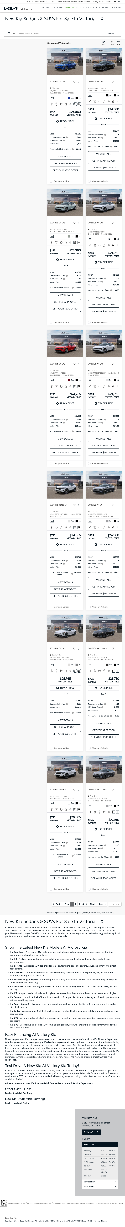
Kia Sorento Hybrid (20, 997)
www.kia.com (102, 1221)
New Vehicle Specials (37, 1083)
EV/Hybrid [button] (69, 8)
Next (93, 904)
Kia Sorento (16, 966)
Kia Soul (14, 1004)
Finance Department (60, 1083)
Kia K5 (13, 993)
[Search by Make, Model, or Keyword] (59, 33)
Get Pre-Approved (65, 163)
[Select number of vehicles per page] (115, 904)
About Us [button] (116, 8)
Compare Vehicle (61, 181)
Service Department (83, 1083)
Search (111, 33)
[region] (65, 141)
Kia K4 (14, 959)
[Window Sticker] (79, 104)
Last (102, 904)
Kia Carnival (16, 973)
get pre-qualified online (43, 1042)
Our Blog (27, 1093)
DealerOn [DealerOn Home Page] (23, 1221)
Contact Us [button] (91, 1132)
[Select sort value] (104, 43)
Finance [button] (106, 8)
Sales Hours (100, 1144)
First (56, 904)
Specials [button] (80, 8)
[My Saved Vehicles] (117, 2)
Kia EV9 (14, 1025)
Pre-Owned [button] (57, 8)
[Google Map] (37, 1152)
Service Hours (100, 1182)
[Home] (43, 8)
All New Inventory (14, 1083)
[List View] (118, 43)
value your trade (95, 1042)
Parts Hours (100, 1187)
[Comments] (75, 104)
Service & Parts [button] (93, 8)
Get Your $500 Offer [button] (65, 170)
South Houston (13, 1103)
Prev (65, 904)
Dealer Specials (13, 1093)
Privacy (37, 1221)
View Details (65, 156)
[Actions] (79, 82)
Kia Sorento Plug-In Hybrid (24, 980)
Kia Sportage (17, 952)
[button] (80, 61)
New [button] (48, 8)
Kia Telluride (16, 986)
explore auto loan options (70, 1042)
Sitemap (31, 1221)
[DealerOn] (11, 1218)
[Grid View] (111, 43)
